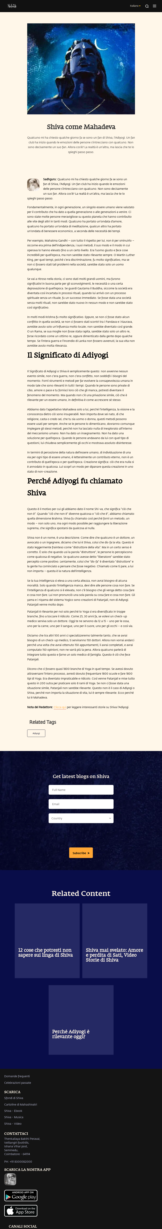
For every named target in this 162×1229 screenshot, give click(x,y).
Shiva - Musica (13, 1117)
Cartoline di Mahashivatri (20, 1104)
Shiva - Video (13, 1123)
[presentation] (81, 836)
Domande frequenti (17, 1076)
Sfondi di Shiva (13, 1098)
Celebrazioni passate (17, 1082)
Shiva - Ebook (13, 1111)
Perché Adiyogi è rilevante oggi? (70, 1034)
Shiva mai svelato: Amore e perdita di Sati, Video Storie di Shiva (114, 955)
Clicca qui (60, 707)
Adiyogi (36, 733)
